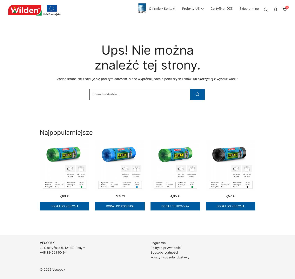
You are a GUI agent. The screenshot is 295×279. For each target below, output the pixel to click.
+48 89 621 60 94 (53, 252)
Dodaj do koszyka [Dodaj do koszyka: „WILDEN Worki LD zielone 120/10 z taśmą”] (64, 206)
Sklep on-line (249, 8)
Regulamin (158, 243)
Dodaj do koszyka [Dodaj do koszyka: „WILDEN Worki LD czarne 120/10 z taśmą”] (230, 206)
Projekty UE (191, 8)
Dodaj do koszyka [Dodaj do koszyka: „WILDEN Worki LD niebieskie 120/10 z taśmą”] (120, 206)
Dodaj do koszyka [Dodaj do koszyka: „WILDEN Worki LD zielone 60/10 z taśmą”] (175, 206)
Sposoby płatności (164, 252)
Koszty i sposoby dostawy (170, 257)
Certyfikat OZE (222, 8)
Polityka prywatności (166, 248)
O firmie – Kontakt (156, 8)
